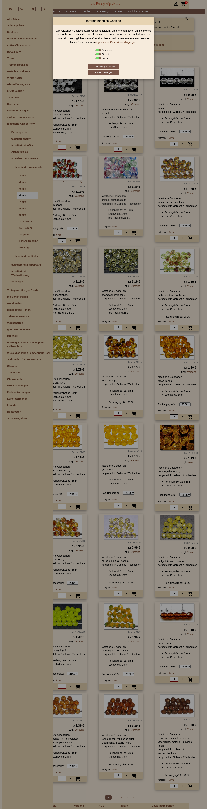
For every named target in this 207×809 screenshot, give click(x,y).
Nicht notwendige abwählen (103, 66)
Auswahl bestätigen (103, 72)
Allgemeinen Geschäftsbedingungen (115, 42)
